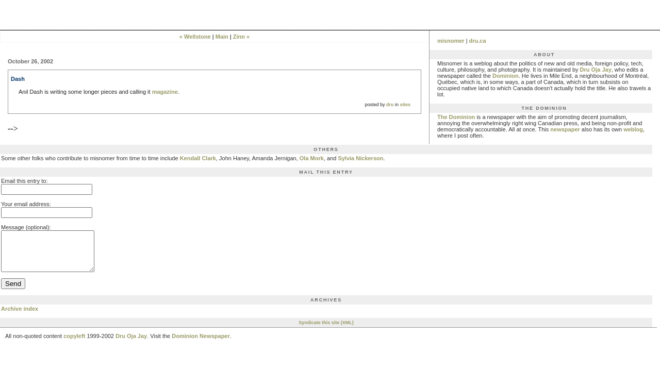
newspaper (565, 129)
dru (390, 104)
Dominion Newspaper (200, 344)
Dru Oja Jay (596, 69)
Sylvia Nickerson (360, 158)
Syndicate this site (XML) (326, 330)
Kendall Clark (198, 158)
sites (405, 104)
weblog (633, 129)
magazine (165, 92)
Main (222, 36)
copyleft (74, 344)
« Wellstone (195, 36)
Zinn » (241, 36)
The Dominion (456, 117)
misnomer (451, 41)
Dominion (505, 76)
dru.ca (477, 41)
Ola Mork (312, 158)
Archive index (19, 316)
